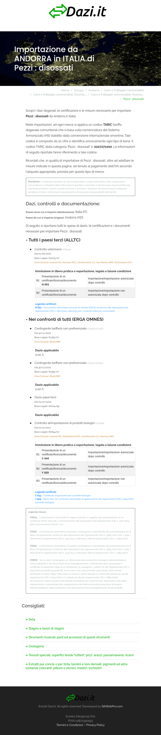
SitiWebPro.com (112, 706)
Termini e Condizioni (69, 725)
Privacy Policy (95, 725)
